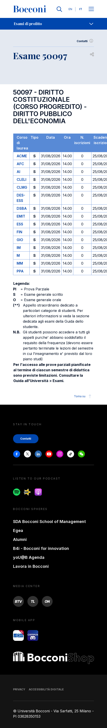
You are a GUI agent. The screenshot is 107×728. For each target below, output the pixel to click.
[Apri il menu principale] (91, 9)
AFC (20, 164)
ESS (20, 224)
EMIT (21, 216)
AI (18, 171)
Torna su (83, 396)
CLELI (21, 179)
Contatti (85, 41)
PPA (20, 271)
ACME (22, 156)
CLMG (22, 187)
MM (20, 263)
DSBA (22, 208)
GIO (20, 240)
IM (19, 247)
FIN (19, 232)
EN (70, 9)
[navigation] (53, 24)
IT (80, 9)
